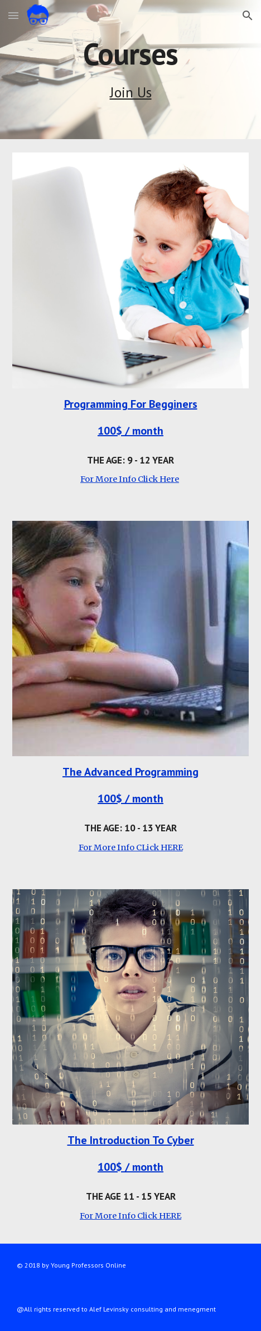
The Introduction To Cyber (130, 1140)
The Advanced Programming (130, 772)
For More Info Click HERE (130, 1216)
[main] (130, 53)
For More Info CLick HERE (131, 847)
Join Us (131, 92)
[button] (13, 15)
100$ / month (130, 430)
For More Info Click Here (129, 479)
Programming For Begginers (130, 404)
